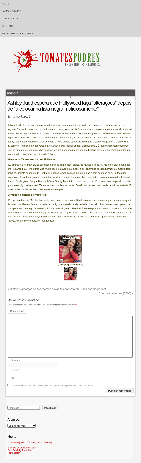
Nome (15, 360)
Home (5, 3)
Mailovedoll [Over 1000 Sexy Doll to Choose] (29, 442)
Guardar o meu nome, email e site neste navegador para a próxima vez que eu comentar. (53, 385)
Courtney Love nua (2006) (116, 293)
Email (15, 370)
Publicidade (10, 18)
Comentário (17, 311)
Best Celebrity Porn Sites (19, 450)
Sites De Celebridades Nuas (21, 447)
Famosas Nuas (11, 11)
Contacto (8, 26)
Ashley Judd (12, 92)
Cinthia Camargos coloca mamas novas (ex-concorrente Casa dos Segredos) (56, 289)
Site (13, 378)
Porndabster (13, 453)
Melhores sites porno (17, 33)
